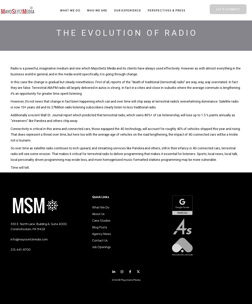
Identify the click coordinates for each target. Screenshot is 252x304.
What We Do (100, 207)
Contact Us (100, 240)
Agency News (101, 234)
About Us (98, 214)
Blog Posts (99, 227)
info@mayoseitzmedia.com (29, 239)
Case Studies (101, 220)
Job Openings (101, 247)
